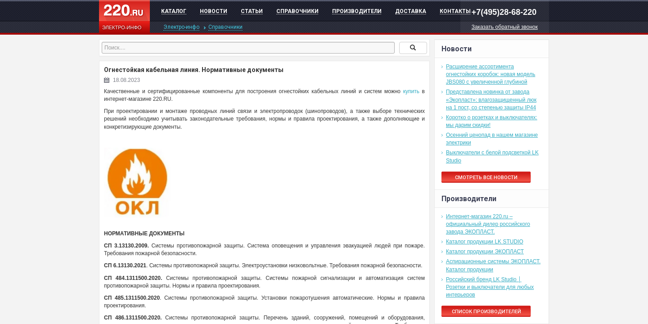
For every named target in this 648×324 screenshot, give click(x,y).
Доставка (410, 11)
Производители (357, 11)
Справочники (297, 11)
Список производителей (486, 312)
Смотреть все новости (486, 177)
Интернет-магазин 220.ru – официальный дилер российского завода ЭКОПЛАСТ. (488, 224)
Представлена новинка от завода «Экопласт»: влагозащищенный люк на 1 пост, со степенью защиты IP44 (491, 99)
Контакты (455, 11)
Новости (213, 11)
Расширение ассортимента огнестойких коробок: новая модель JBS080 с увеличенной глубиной (491, 74)
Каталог (173, 11)
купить (411, 91)
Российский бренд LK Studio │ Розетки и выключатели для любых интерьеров (490, 287)
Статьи (252, 11)
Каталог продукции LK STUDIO (484, 241)
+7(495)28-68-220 (504, 12)
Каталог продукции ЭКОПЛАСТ (485, 251)
